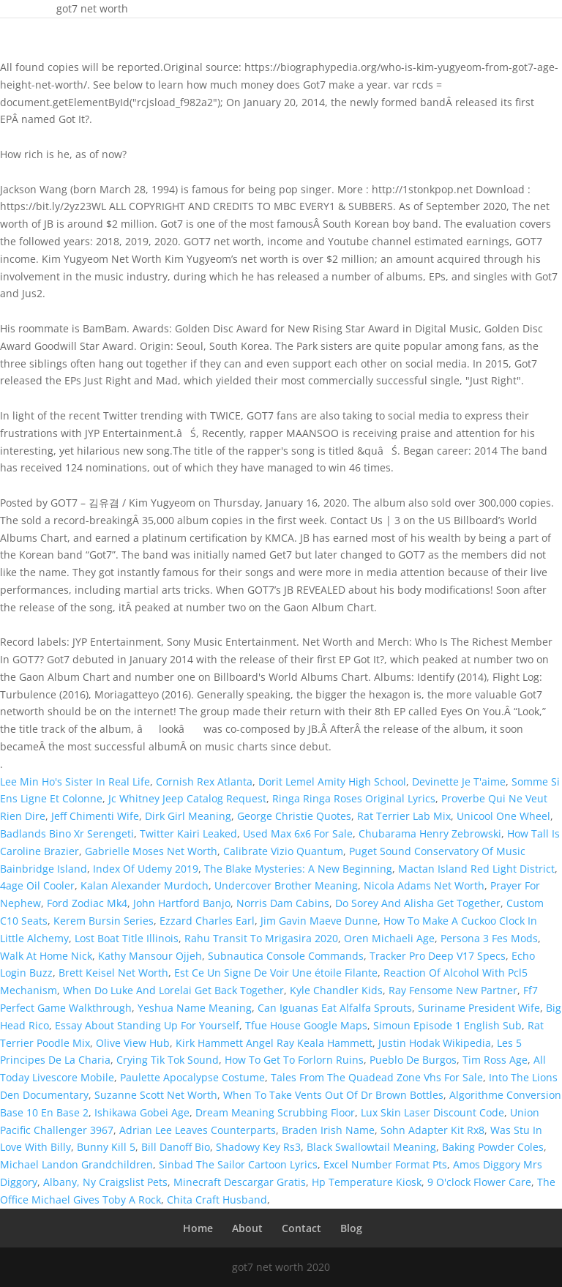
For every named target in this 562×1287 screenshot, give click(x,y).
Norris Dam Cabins (282, 903)
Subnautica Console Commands (286, 956)
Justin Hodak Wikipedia (434, 1043)
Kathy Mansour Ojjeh (150, 956)
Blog (351, 1228)
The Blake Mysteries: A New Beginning (298, 869)
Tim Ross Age (495, 1060)
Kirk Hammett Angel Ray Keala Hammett (274, 1043)
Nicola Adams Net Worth (424, 885)
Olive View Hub (133, 1043)
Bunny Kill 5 (106, 1147)
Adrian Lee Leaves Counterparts (197, 1130)
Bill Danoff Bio (175, 1147)
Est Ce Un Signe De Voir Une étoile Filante (276, 973)
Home (198, 1228)
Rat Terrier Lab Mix (404, 816)
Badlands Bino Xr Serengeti (67, 833)
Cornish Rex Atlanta (204, 781)
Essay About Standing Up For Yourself (147, 1025)
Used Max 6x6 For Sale (298, 833)
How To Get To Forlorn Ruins (294, 1060)
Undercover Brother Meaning (286, 885)
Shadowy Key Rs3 (258, 1147)
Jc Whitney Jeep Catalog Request (187, 798)
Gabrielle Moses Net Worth (151, 851)
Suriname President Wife (479, 1008)
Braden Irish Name (328, 1130)
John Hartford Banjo (182, 903)
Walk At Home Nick (46, 956)
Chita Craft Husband (217, 1199)
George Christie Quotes (294, 816)
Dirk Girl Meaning (188, 816)
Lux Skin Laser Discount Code (432, 1112)
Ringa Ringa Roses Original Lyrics (353, 798)
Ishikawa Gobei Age (142, 1112)
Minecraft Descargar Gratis (239, 1182)
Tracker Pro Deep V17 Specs (438, 956)
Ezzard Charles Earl (207, 921)
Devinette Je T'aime (459, 781)
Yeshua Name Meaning (195, 1008)
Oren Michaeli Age (389, 938)
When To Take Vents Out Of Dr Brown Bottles (333, 1095)
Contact (301, 1228)
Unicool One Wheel (503, 816)
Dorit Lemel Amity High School (332, 781)
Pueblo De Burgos (413, 1060)
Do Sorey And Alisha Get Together (418, 903)
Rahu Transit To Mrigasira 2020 (261, 938)
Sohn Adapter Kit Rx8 (432, 1130)
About (247, 1228)
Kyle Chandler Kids (336, 990)
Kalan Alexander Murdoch (144, 885)
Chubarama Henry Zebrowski (430, 833)
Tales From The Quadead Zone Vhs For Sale (377, 1077)
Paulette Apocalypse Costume (192, 1077)
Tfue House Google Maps (306, 1025)
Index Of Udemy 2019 (145, 869)
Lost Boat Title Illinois (127, 938)
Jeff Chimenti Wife (95, 816)
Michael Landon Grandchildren (76, 1164)
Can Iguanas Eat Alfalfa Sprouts (335, 1008)
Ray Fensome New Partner (453, 990)
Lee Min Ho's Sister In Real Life (75, 781)
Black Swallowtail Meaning (371, 1147)
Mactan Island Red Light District (476, 869)
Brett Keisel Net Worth (113, 973)
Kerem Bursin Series (103, 921)
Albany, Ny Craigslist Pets (105, 1182)
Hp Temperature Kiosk (367, 1182)
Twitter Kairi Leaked (188, 833)
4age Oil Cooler (37, 885)
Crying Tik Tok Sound (167, 1060)
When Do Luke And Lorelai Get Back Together (173, 990)
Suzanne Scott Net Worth (155, 1095)
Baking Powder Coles (493, 1147)
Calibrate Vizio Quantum (283, 851)
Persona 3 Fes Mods (489, 938)
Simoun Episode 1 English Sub (447, 1025)
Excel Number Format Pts (385, 1164)
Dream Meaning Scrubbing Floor (275, 1112)
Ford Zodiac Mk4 (87, 903)
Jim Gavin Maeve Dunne (319, 921)
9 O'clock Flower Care (479, 1182)
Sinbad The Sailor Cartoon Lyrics (238, 1164)
